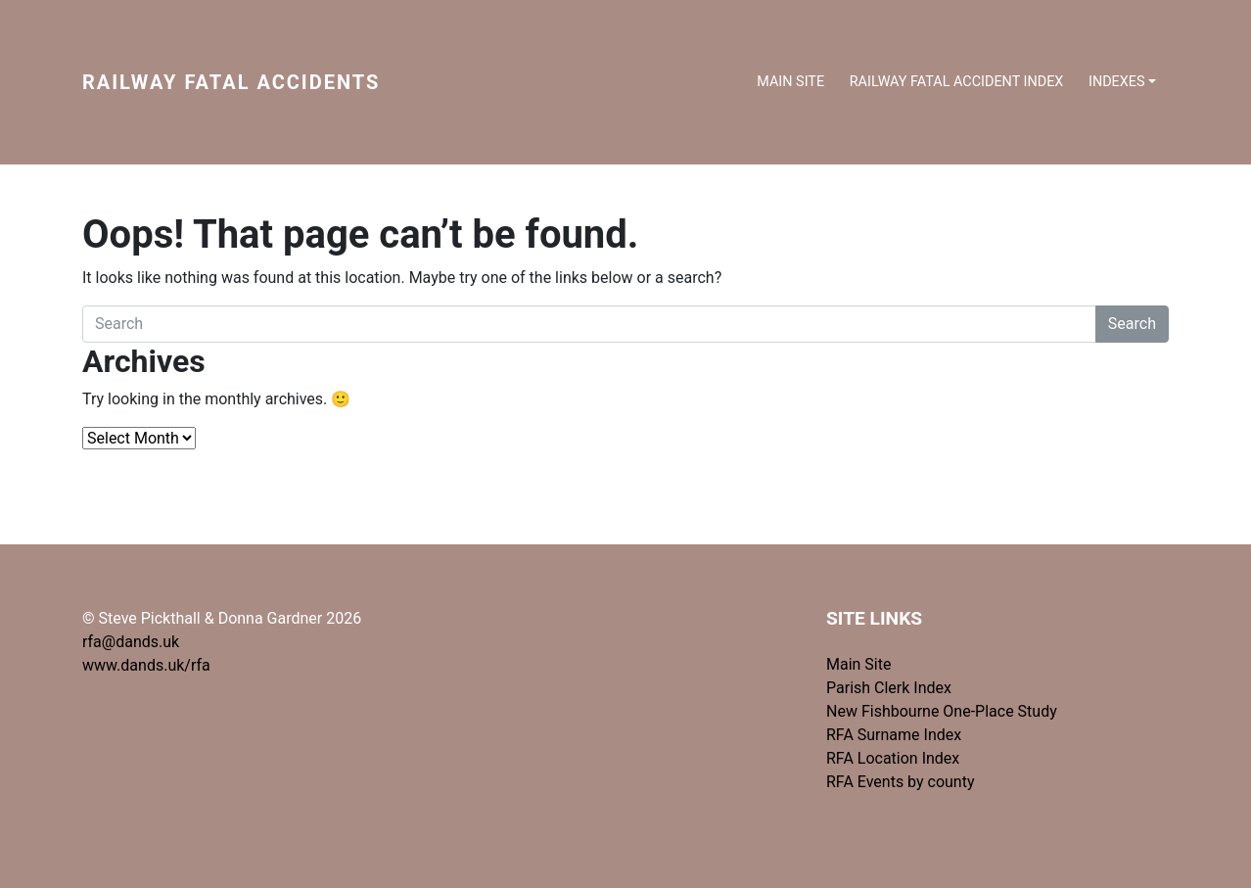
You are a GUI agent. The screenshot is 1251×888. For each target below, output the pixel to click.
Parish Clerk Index (888, 687)
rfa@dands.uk (130, 641)
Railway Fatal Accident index (957, 81)
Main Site (790, 81)
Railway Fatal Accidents (231, 82)
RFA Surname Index (893, 734)
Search (1132, 323)
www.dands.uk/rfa (146, 665)
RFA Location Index (892, 758)
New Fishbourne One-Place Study (941, 711)
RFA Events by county (900, 781)
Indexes (1117, 81)
